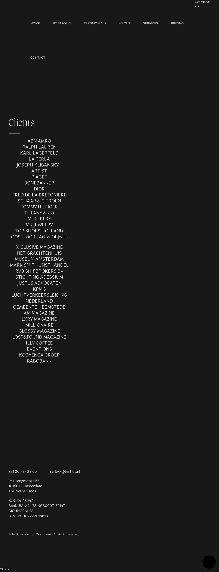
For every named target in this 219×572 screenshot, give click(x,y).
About (124, 23)
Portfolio (62, 23)
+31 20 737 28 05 (23, 471)
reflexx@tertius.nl (65, 471)
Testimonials (95, 23)
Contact (37, 57)
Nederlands (202, 2)
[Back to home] (19, 40)
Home (35, 23)
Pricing (177, 23)
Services (150, 23)
